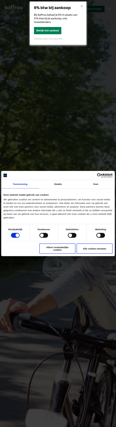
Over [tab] (95, 184)
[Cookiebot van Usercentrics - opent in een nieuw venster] (99, 175)
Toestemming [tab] (20, 184)
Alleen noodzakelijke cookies (57, 248)
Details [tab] (58, 184)
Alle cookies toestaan (94, 248)
